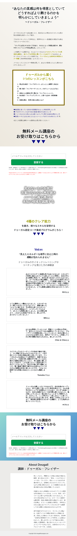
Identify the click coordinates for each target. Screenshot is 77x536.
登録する (38, 162)
